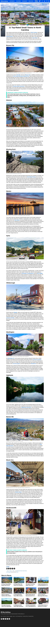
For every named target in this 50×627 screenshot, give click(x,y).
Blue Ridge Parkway (31, 176)
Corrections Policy (25, 616)
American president (37, 359)
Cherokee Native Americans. (19, 86)
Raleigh (15, 312)
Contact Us (4, 616)
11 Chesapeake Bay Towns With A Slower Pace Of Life (18, 596)
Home (1, 616)
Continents (12, 1)
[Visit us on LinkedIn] (9, 619)
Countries (18, 1)
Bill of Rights (40, 273)
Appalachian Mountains (26, 407)
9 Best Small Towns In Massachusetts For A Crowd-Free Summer (30, 596)
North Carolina (34, 32)
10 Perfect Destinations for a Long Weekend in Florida (30, 606)
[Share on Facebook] (9, 568)
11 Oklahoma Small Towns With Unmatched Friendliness (19, 606)
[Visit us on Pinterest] (7, 619)
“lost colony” (35, 37)
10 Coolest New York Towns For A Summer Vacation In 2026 (18, 585)
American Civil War (10, 317)
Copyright (10, 616)
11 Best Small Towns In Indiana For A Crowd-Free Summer (43, 606)
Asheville (18, 74)
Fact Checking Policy (19, 616)
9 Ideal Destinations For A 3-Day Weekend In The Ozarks (43, 585)
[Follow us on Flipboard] (1, 619)
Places (9, 575)
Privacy (8, 616)
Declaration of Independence (28, 273)
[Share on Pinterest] (12, 568)
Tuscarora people (16, 363)
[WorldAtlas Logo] (5, 1)
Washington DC (11, 358)
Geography (24, 1)
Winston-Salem (18, 492)
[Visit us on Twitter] (5, 619)
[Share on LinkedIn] (14, 568)
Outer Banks (17, 220)
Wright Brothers (9, 36)
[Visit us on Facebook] (3, 619)
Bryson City (27, 74)
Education (31, 1)
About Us (14, 616)
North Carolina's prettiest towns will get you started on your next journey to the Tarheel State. (24, 552)
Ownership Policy (30, 616)
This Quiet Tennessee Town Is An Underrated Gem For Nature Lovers (6, 606)
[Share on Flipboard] (7, 568)
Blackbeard (33, 363)
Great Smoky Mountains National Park (21, 76)
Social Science (36, 1)
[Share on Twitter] (10, 568)
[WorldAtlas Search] (48, 1)
